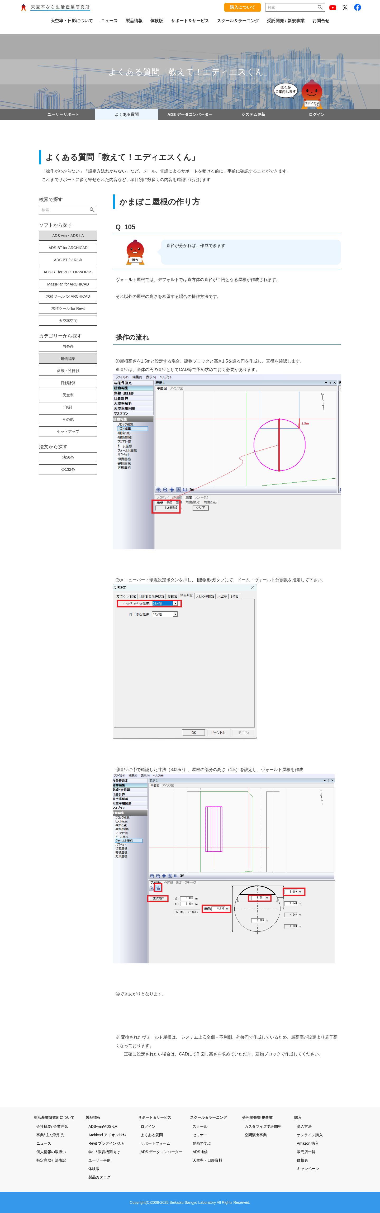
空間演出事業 (256, 1135)
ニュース (43, 1143)
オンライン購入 (310, 1135)
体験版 (93, 1169)
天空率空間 (68, 320)
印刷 (68, 407)
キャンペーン (308, 1169)
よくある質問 (127, 114)
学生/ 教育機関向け (104, 1152)
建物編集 (68, 358)
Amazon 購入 (308, 1143)
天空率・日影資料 (207, 1160)
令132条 (68, 469)
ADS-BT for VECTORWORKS (68, 272)
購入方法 (304, 1126)
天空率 (68, 395)
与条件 (68, 346)
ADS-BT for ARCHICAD (68, 248)
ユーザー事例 (99, 1160)
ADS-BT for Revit (68, 260)
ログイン (317, 114)
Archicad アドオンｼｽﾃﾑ (107, 1135)
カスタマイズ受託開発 (263, 1126)
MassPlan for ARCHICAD (68, 284)
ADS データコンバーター (190, 114)
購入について (242, 7)
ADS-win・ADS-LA (68, 236)
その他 (68, 419)
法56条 (68, 457)
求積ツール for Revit (68, 308)
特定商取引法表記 (51, 1160)
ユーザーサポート (63, 114)
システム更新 (253, 114)
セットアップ (68, 431)
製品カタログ (99, 1177)
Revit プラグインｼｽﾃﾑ (106, 1143)
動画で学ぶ (202, 1143)
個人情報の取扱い (51, 1152)
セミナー (200, 1135)
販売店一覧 (306, 1152)
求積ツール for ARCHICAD (68, 296)
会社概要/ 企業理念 (52, 1126)
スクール (200, 1126)
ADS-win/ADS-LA (102, 1126)
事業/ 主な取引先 (50, 1135)
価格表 (302, 1160)
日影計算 (68, 383)
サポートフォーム (155, 1143)
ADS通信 (200, 1152)
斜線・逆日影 (68, 371)
